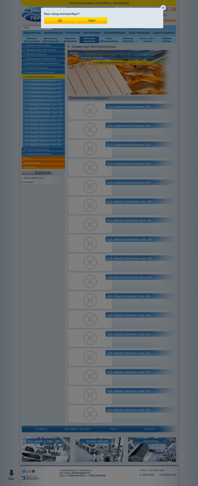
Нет (91, 20)
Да (60, 20)
